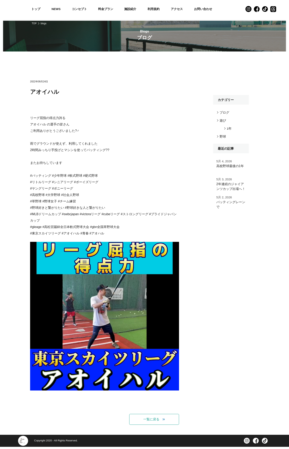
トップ (35, 9)
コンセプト (79, 9)
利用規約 (154, 9)
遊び (223, 120)
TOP (34, 23)
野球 (223, 136)
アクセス (177, 9)
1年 (229, 128)
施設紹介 (130, 9)
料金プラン (105, 9)
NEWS (56, 9)
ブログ (224, 112)
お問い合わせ (203, 9)
